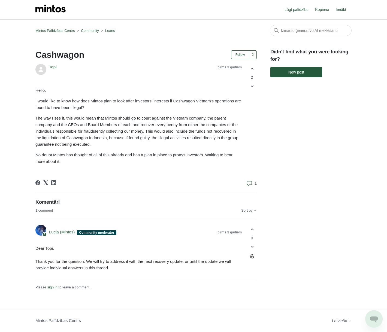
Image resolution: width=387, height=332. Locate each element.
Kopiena (322, 9)
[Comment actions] (252, 256)
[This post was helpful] (252, 69)
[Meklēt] (311, 30)
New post (296, 72)
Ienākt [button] (341, 9)
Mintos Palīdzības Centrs (55, 31)
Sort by (249, 210)
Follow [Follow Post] (240, 55)
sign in (52, 287)
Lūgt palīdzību (297, 9)
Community (90, 31)
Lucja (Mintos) (62, 232)
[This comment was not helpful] (252, 246)
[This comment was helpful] (252, 229)
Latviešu (342, 320)
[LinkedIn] (53, 182)
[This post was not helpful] (252, 86)
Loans (110, 31)
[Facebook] (37, 182)
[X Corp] (45, 182)
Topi (53, 67)
